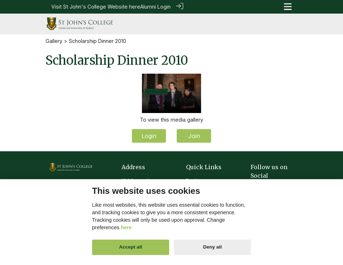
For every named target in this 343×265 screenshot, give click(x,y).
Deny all (212, 247)
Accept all (130, 247)
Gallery (54, 40)
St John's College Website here (101, 7)
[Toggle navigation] (288, 6)
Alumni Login (155, 7)
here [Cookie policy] (126, 227)
